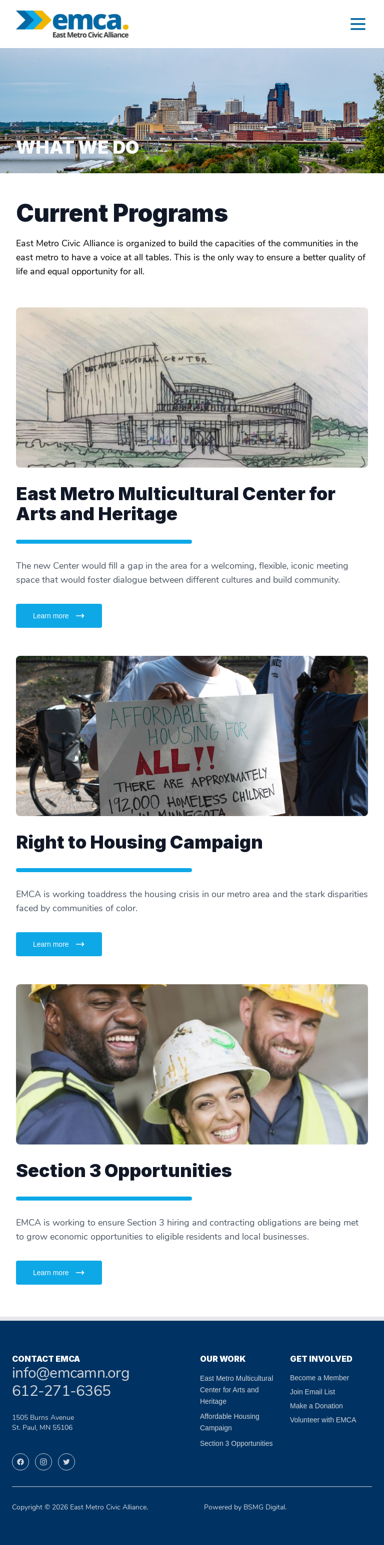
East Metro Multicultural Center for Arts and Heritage (236, 1389)
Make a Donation (316, 1406)
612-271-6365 (61, 1392)
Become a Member (319, 1378)
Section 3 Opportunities (236, 1443)
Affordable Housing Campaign (230, 1422)
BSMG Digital (264, 1507)
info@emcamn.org (71, 1374)
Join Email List (312, 1392)
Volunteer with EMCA (323, 1420)
